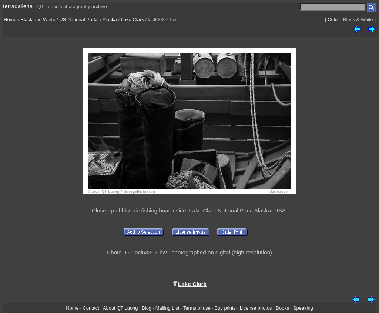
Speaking (303, 308)
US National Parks (78, 19)
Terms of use (197, 308)
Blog (146, 308)
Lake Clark (132, 19)
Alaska (110, 19)
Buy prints (225, 308)
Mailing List (167, 308)
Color (333, 19)
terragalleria (18, 6)
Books (282, 308)
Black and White (38, 19)
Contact (91, 308)
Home (10, 19)
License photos (256, 308)
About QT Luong (120, 308)
